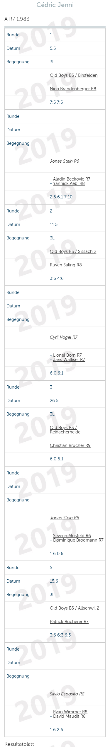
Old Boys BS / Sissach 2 (73, 251)
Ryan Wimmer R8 (70, 711)
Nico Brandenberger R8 (73, 88)
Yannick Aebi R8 (69, 183)
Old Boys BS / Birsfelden (74, 75)
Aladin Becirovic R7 (71, 179)
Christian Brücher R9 (70, 445)
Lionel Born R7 (67, 355)
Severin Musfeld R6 (72, 535)
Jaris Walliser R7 (69, 359)
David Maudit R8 (69, 716)
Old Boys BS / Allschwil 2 (74, 608)
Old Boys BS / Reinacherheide (65, 429)
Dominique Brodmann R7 (78, 540)
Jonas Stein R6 (64, 161)
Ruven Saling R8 (66, 265)
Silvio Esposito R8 (67, 694)
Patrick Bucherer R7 (69, 621)
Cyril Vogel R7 (63, 337)
